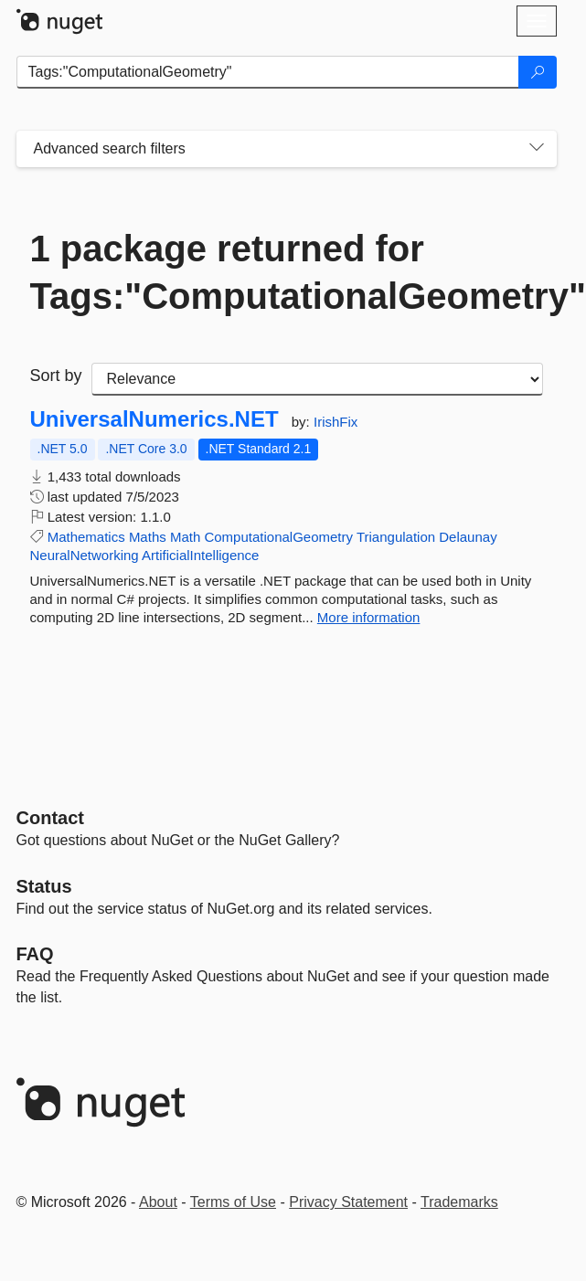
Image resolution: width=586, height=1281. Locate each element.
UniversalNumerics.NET (154, 419)
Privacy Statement (348, 1202)
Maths (147, 537)
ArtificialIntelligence (200, 555)
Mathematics (86, 537)
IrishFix (335, 421)
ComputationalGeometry (278, 537)
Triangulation (396, 537)
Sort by (56, 375)
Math (185, 537)
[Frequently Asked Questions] (35, 954)
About (158, 1202)
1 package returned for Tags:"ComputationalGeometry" (286, 272)
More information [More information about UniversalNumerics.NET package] (369, 617)
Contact (50, 818)
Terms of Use (233, 1202)
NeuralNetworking (84, 555)
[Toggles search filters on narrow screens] (537, 149)
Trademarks (459, 1202)
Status (44, 886)
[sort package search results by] (317, 379)
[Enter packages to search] (267, 72)
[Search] (537, 72)
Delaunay (467, 537)
